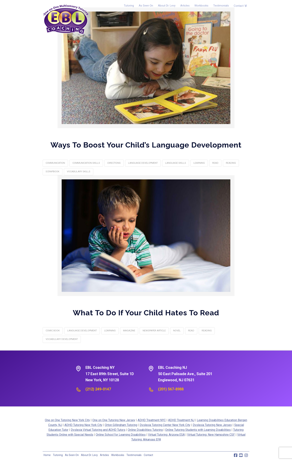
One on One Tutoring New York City (67, 420)
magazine (129, 330)
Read (215, 162)
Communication (55, 162)
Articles (104, 455)
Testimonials (134, 455)
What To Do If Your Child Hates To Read (146, 312)
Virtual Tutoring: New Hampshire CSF (211, 434)
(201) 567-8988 (171, 389)
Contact (148, 455)
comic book (53, 330)
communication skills (86, 162)
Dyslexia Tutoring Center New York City (165, 425)
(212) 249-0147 (98, 389)
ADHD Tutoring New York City (83, 425)
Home (47, 455)
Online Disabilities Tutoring (145, 430)
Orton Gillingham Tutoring (121, 425)
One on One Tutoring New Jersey (113, 420)
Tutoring (58, 455)
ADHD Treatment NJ (181, 420)
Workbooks (117, 455)
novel (177, 330)
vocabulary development (62, 339)
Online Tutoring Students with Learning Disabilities (198, 430)
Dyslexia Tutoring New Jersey (212, 425)
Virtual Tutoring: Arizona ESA (166, 434)
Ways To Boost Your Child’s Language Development (146, 144)
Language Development (143, 162)
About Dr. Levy (89, 455)
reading (231, 162)
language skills (175, 162)
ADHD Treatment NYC (152, 420)
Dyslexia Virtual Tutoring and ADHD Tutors (98, 430)
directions (114, 162)
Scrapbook (52, 171)
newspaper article (154, 330)
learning (199, 162)
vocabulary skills (78, 171)
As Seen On (72, 455)
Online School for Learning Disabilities (121, 434)
